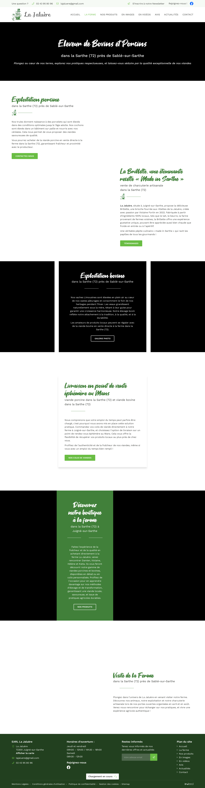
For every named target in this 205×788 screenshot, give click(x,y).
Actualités (171, 14)
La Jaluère (126, 205)
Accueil (75, 14)
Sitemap (126, 784)
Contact (188, 14)
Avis (157, 14)
